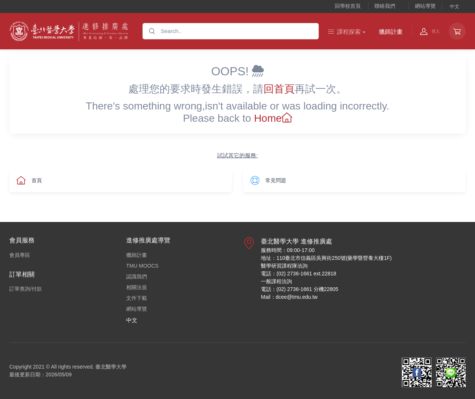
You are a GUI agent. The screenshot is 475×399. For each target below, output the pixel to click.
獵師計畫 (391, 32)
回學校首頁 (348, 6)
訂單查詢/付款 (25, 289)
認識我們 (136, 276)
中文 (454, 6)
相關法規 (136, 287)
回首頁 (279, 89)
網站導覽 (425, 6)
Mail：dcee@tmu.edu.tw (289, 297)
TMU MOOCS (142, 266)
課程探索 (344, 32)
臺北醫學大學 (111, 367)
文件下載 (136, 298)
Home (273, 118)
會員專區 (19, 255)
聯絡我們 (384, 6)
